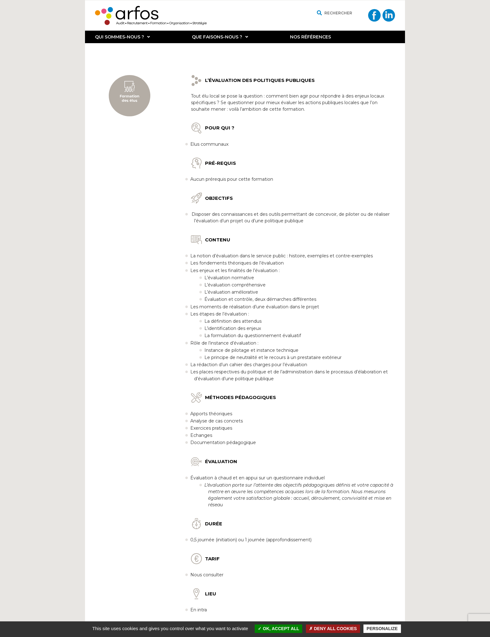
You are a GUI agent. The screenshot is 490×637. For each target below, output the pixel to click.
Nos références (310, 37)
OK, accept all (278, 628)
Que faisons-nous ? (220, 37)
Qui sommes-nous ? (122, 37)
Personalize (382, 628)
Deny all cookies (333, 628)
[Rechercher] (319, 12)
